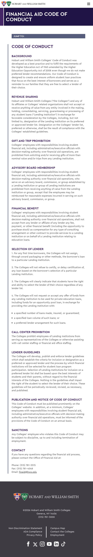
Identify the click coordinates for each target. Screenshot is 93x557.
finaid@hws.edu (28, 471)
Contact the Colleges (62, 531)
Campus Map (57, 528)
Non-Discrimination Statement (25, 528)
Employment (57, 534)
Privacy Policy (34, 534)
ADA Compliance (32, 531)
